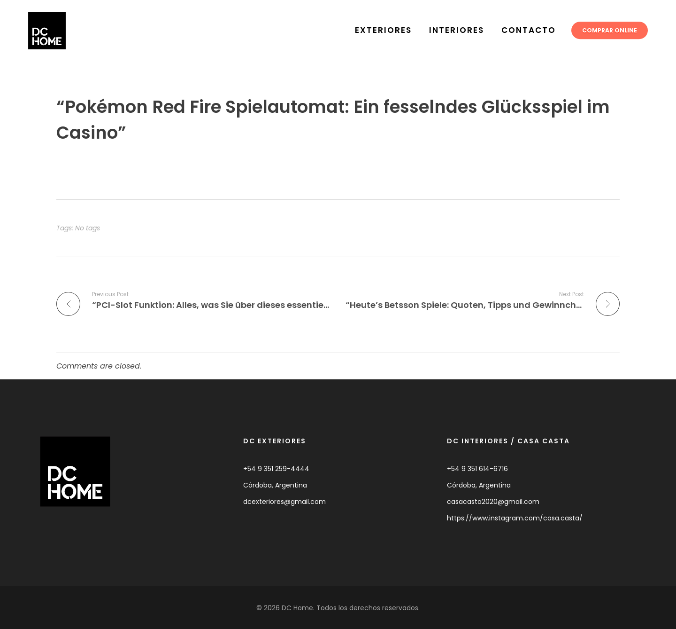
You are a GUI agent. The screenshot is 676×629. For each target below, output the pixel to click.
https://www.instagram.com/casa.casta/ (515, 518)
